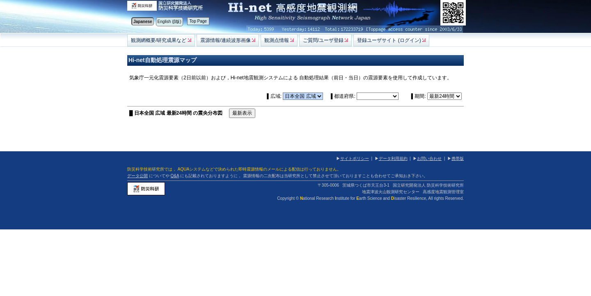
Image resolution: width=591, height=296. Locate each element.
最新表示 (242, 113)
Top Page (198, 21)
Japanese (142, 21)
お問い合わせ (429, 158)
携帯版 (457, 158)
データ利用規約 (393, 158)
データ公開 (137, 175)
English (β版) (169, 21)
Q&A (175, 175)
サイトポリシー (354, 158)
